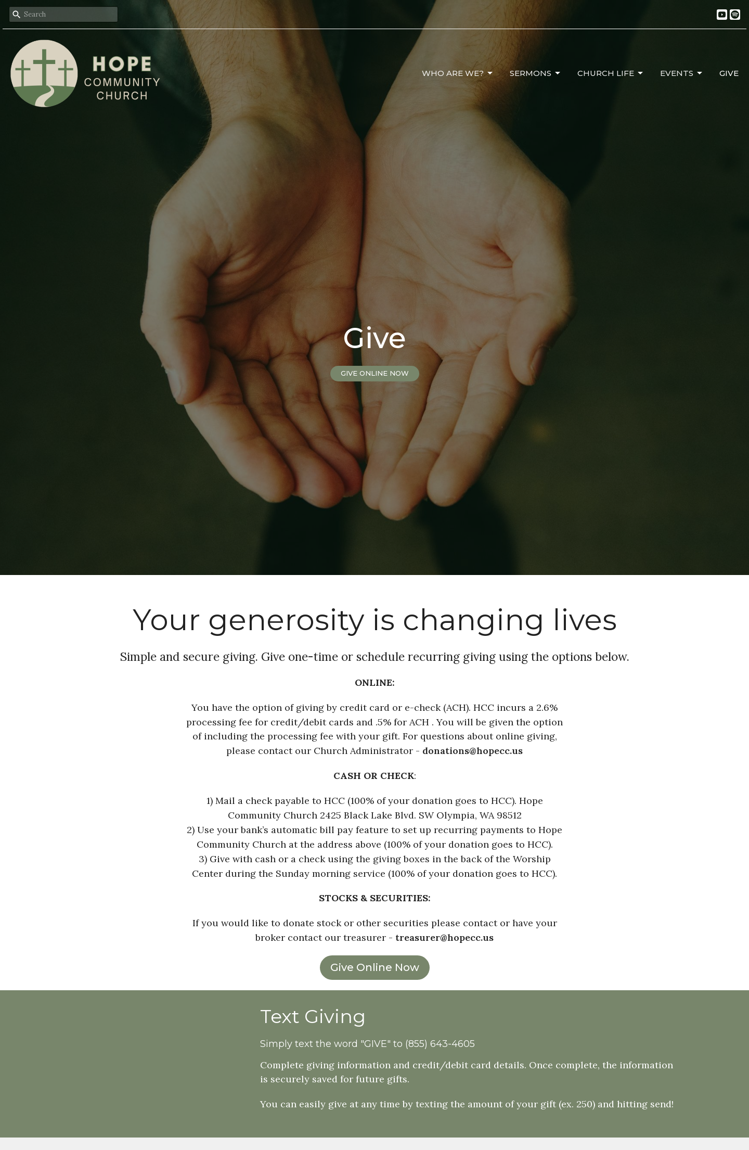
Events (682, 73)
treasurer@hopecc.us (444, 937)
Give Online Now (374, 967)
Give (729, 73)
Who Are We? (458, 73)
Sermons (536, 73)
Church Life (610, 73)
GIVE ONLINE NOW (375, 373)
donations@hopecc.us (472, 751)
